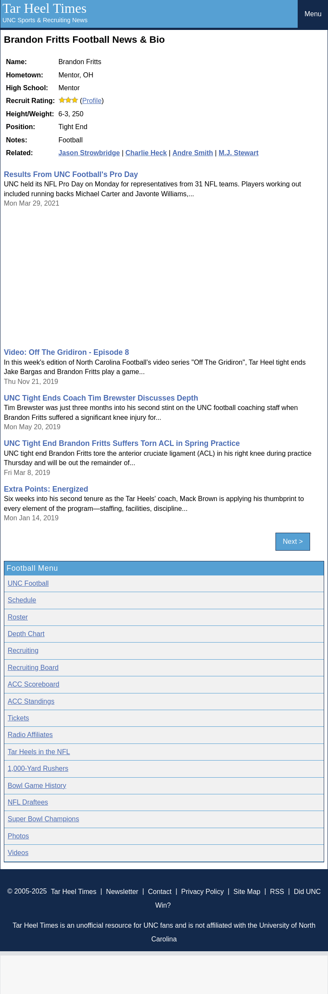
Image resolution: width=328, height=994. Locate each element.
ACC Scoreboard (33, 684)
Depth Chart (26, 633)
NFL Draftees (28, 802)
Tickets (18, 718)
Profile (91, 100)
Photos (18, 836)
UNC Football (28, 583)
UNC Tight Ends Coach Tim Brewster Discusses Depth (101, 398)
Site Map (247, 891)
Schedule (22, 600)
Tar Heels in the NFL (39, 751)
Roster (18, 617)
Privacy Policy (202, 891)
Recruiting (23, 650)
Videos (18, 852)
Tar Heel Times (45, 8)
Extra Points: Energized (46, 489)
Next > (293, 542)
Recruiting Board (33, 667)
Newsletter (122, 891)
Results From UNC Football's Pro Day (71, 174)
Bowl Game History (37, 785)
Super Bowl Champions (43, 819)
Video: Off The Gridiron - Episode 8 (66, 352)
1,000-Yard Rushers (38, 768)
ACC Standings (31, 701)
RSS (277, 891)
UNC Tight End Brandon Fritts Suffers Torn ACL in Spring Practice (122, 443)
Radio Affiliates (30, 734)
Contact (160, 891)
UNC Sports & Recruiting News (45, 20)
